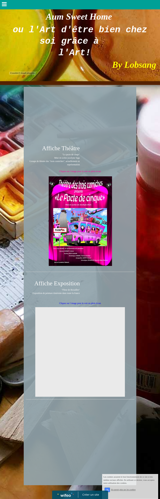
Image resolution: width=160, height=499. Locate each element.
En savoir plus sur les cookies (123, 490)
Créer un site (90, 494)
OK (107, 490)
